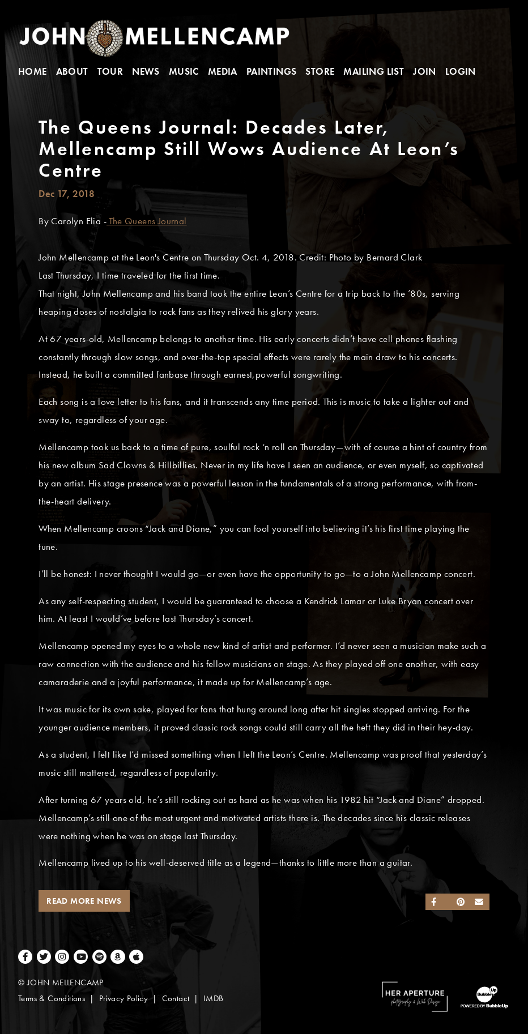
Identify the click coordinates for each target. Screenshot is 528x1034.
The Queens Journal (147, 221)
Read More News (84, 901)
